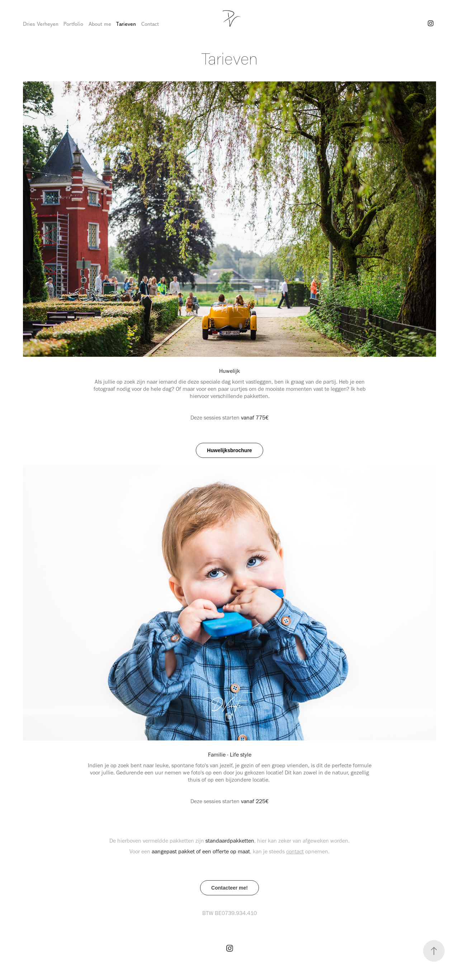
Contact (150, 24)
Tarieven (126, 24)
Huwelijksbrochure (229, 450)
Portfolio (73, 24)
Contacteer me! (229, 888)
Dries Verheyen (40, 24)
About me (100, 24)
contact (295, 851)
